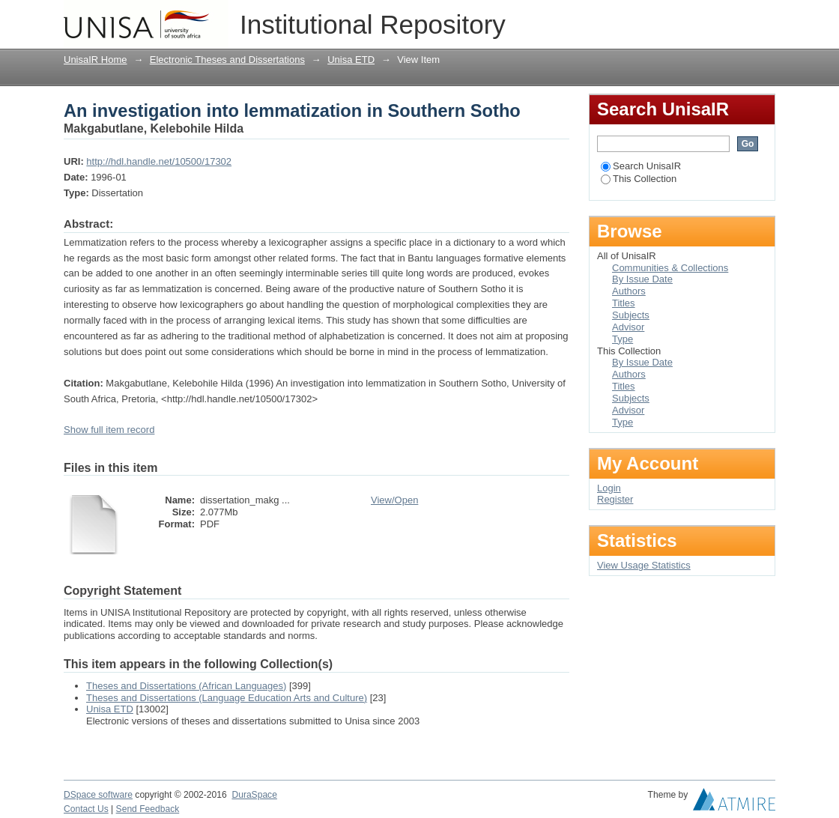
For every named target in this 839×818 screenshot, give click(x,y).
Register (615, 499)
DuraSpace (253, 795)
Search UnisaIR (641, 166)
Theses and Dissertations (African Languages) (186, 685)
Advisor (628, 327)
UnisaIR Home (95, 59)
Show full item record (109, 429)
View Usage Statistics (644, 565)
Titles (623, 303)
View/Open (394, 500)
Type (622, 339)
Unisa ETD (351, 59)
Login (763, 18)
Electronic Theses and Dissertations (227, 59)
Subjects (630, 315)
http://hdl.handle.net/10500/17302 (158, 161)
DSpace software (98, 795)
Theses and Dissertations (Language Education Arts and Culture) (226, 697)
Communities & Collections (670, 267)
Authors (629, 291)
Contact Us (86, 809)
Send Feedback (148, 809)
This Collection (638, 178)
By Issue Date (642, 279)
